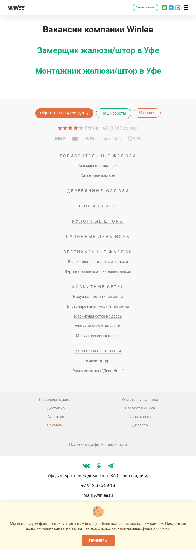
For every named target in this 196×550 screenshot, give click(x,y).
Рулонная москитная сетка (98, 326)
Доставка (56, 408)
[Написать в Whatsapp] (164, 7)
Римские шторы (98, 351)
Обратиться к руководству (64, 113)
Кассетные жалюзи (98, 175)
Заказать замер (145, 7)
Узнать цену (140, 416)
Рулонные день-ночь (98, 236)
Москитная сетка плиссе (98, 336)
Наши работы (113, 113)
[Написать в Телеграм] (171, 7)
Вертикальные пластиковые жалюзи (98, 271)
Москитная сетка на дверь (98, 316)
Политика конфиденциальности (98, 444)
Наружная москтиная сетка (98, 296)
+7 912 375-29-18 (98, 485)
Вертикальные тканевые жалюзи (98, 261)
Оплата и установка (140, 399)
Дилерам (140, 425)
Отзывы (147, 112)
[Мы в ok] (99, 466)
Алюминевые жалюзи (98, 165)
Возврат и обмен (140, 408)
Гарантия (55, 416)
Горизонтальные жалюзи (98, 156)
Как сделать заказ (55, 399)
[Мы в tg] (111, 466)
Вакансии (56, 425)
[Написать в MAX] (177, 7)
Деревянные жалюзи (98, 191)
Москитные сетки (98, 287)
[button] (186, 8)
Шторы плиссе (98, 206)
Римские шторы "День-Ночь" (98, 371)
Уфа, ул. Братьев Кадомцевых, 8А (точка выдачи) (98, 475)
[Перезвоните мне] (126, 7)
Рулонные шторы (98, 221)
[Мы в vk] (86, 466)
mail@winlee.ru (98, 495)
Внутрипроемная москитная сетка (98, 306)
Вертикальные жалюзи (98, 252)
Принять (98, 540)
